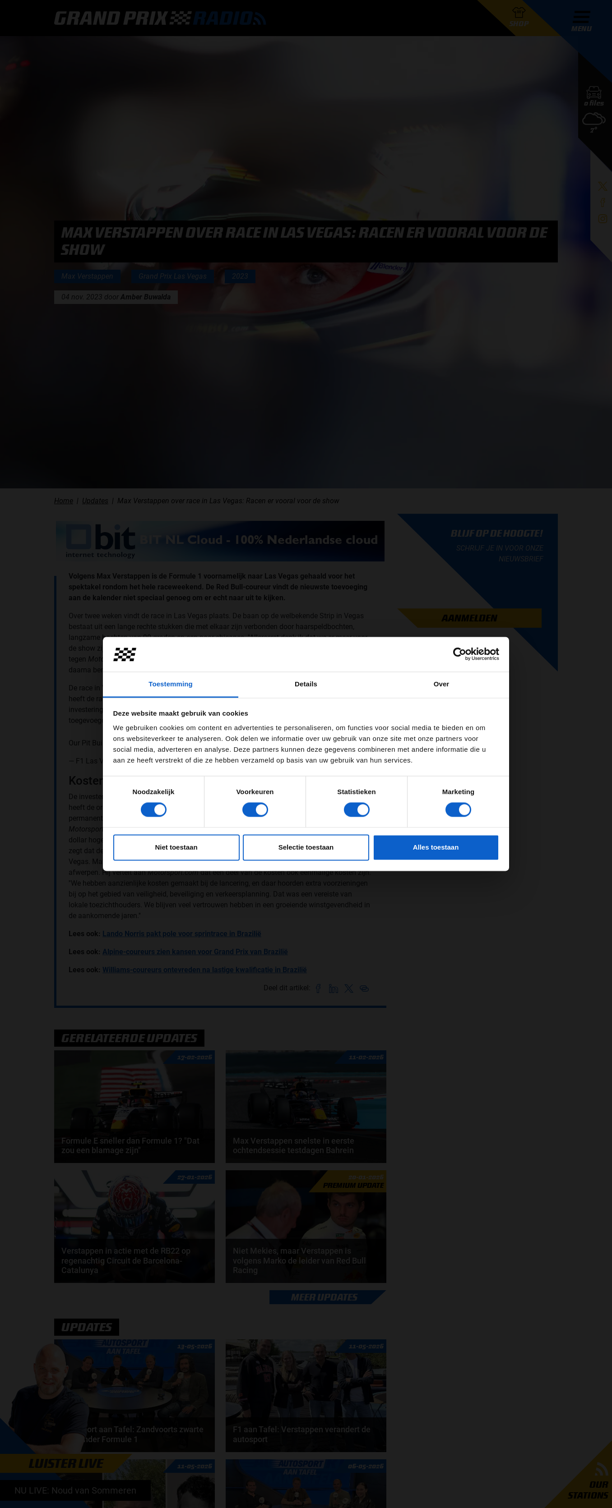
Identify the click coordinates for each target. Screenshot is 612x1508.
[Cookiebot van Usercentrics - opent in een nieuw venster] (459, 654)
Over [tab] (442, 684)
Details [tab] (306, 684)
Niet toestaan (176, 847)
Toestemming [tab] (170, 684)
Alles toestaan (436, 847)
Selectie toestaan (306, 847)
